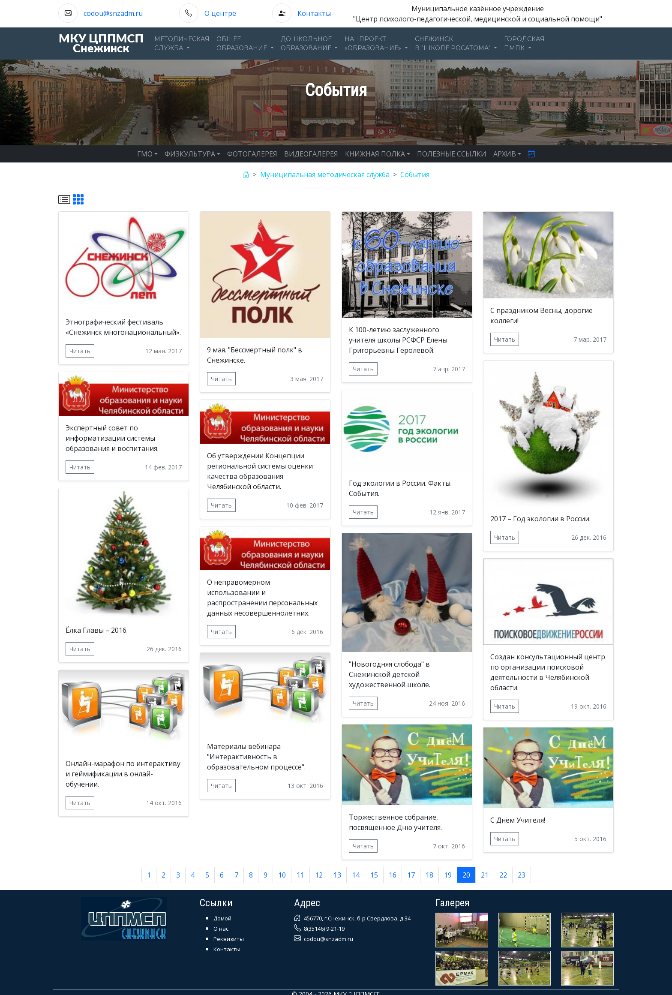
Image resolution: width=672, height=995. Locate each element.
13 (337, 875)
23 (521, 875)
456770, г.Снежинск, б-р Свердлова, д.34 (357, 918)
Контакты (314, 13)
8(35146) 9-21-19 (324, 928)
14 (356, 875)
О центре (220, 13)
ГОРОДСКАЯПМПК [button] (524, 43)
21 (485, 875)
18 (429, 875)
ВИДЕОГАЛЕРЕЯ (311, 154)
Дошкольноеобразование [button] (307, 43)
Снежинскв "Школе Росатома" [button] (453, 43)
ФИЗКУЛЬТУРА (190, 154)
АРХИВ (504, 154)
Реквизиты (228, 939)
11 (300, 875)
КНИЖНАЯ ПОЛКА (375, 154)
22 (503, 875)
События (414, 174)
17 (411, 875)
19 (448, 875)
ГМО (145, 154)
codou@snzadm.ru (113, 13)
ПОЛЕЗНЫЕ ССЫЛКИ (451, 154)
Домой (222, 918)
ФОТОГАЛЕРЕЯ (252, 154)
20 (466, 875)
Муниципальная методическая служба (325, 174)
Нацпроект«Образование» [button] (374, 43)
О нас (220, 928)
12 (319, 875)
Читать (79, 351)
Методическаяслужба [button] (182, 43)
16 (392, 875)
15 (374, 875)
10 (282, 875)
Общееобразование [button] (242, 43)
